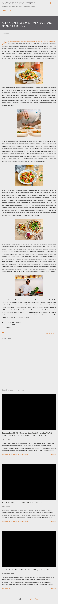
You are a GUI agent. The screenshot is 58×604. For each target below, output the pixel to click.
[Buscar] (50, 3)
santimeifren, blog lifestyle (18, 3)
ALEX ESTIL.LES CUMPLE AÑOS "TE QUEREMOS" (25, 569)
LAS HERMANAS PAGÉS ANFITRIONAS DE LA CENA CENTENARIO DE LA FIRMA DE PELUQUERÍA (27, 434)
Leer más (53, 455)
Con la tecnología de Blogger (29, 599)
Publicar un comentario (19, 455)
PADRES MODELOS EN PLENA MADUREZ (22, 502)
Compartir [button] (50, 333)
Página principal (8, 11)
